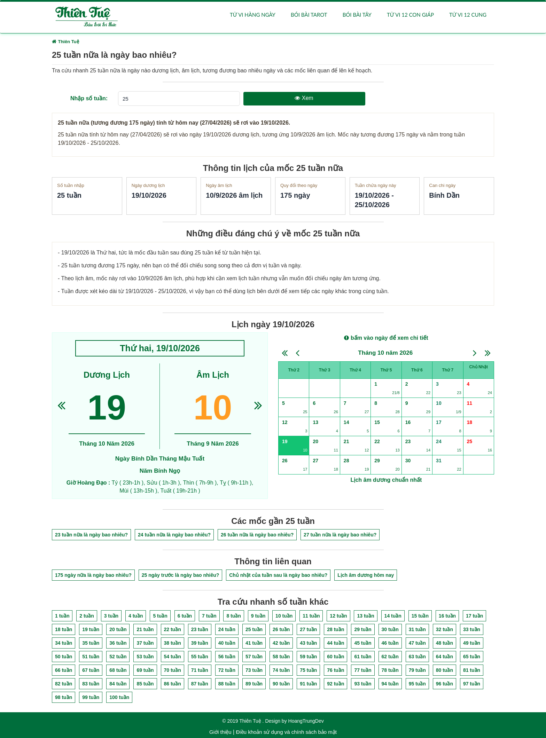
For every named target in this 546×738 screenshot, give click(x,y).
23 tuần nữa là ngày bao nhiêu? (91, 534)
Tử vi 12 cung (467, 14)
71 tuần (199, 670)
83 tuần (90, 683)
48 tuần (444, 643)
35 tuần (90, 643)
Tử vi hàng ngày (252, 14)
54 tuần (172, 656)
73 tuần (254, 670)
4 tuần (135, 616)
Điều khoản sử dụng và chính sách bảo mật (286, 732)
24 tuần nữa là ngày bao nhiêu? (174, 534)
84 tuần (117, 683)
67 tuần (90, 670)
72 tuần (226, 670)
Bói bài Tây (357, 14)
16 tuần (447, 616)
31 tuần (417, 629)
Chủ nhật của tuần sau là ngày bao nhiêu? (278, 575)
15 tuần (420, 616)
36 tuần (117, 643)
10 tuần (283, 616)
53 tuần (145, 656)
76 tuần (335, 670)
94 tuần (390, 683)
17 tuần (474, 616)
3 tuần (111, 616)
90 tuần (281, 683)
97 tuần (471, 683)
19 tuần (90, 629)
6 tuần (185, 616)
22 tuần (172, 629)
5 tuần (160, 616)
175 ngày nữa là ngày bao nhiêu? (93, 575)
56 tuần (226, 656)
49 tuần (471, 643)
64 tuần (444, 656)
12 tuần (338, 616)
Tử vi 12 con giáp (410, 14)
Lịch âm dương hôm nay (365, 575)
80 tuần (444, 670)
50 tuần (63, 656)
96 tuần (444, 683)
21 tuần (145, 629)
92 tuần (335, 683)
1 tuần (62, 616)
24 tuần (226, 629)
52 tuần (117, 656)
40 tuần (226, 643)
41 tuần (254, 643)
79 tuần (417, 670)
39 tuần (199, 643)
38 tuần (172, 643)
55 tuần (199, 656)
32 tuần (444, 629)
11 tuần (311, 616)
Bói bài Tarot (309, 14)
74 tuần (281, 670)
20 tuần (117, 629)
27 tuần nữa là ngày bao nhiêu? (340, 534)
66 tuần (63, 670)
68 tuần (117, 670)
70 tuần (172, 670)
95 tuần (417, 683)
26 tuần (281, 629)
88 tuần (226, 683)
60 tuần (335, 656)
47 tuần (417, 643)
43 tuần (308, 643)
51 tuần (90, 656)
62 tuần (390, 656)
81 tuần (471, 670)
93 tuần (362, 683)
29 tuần (362, 629)
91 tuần (308, 683)
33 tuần (471, 629)
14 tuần (392, 616)
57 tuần (254, 656)
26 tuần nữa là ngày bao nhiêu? (257, 534)
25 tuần (254, 629)
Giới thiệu (220, 732)
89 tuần (254, 683)
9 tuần (258, 616)
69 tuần (145, 670)
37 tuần (145, 643)
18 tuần (63, 629)
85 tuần (145, 683)
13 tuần (365, 616)
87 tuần (199, 683)
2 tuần (86, 616)
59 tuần (308, 656)
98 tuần (63, 697)
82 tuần (63, 683)
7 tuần (209, 616)
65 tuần (471, 656)
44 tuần (335, 643)
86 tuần (172, 683)
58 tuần (281, 656)
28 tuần (335, 629)
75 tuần (308, 670)
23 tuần (199, 629)
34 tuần (63, 643)
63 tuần (417, 656)
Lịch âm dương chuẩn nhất (386, 480)
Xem (304, 98)
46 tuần (390, 643)
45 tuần (362, 643)
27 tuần (308, 629)
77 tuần (362, 670)
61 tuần (362, 656)
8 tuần (233, 616)
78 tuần (390, 670)
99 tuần (90, 697)
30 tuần (390, 629)
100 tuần (119, 697)
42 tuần (281, 643)
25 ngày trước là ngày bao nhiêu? (180, 575)
